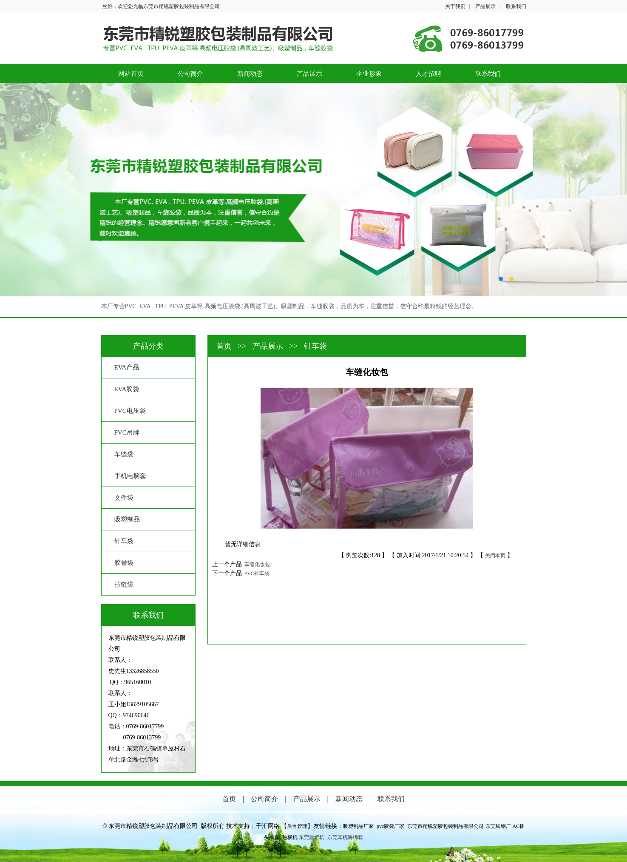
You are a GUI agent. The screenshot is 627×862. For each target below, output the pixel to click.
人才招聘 (428, 73)
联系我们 (516, 6)
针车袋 (123, 541)
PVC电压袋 (130, 410)
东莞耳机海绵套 (345, 837)
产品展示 (485, 6)
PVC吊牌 (126, 432)
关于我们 (455, 6)
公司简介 (190, 73)
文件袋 (123, 497)
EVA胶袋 (126, 389)
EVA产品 (126, 367)
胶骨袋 (123, 562)
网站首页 (131, 73)
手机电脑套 (130, 476)
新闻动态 (250, 73)
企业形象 (369, 73)
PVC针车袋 (256, 573)
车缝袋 (123, 454)
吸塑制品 (127, 519)
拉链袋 (123, 584)
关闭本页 (495, 555)
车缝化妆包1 (257, 564)
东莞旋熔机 (311, 837)
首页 (225, 346)
